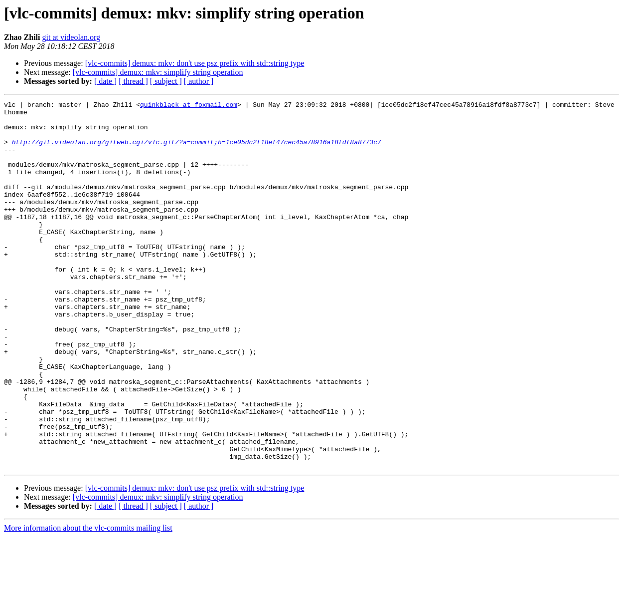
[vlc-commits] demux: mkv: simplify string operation (158, 72)
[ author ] (199, 81)
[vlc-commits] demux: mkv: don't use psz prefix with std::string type (195, 63)
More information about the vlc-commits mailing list (88, 601)
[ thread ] (133, 81)
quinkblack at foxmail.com (188, 105)
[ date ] (105, 81)
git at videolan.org (71, 37)
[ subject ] (166, 81)
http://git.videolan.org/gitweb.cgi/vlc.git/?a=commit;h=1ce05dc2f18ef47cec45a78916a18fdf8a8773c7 (196, 150)
